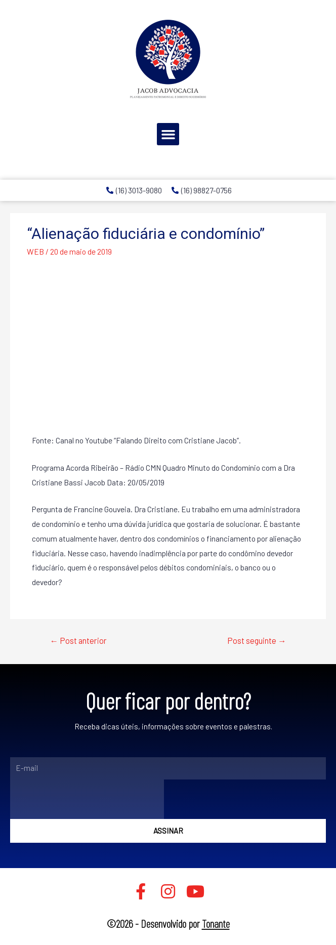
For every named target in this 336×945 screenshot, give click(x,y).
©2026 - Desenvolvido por (168, 923)
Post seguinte (256, 640)
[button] (168, 134)
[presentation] (87, 799)
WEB (35, 251)
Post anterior (78, 640)
